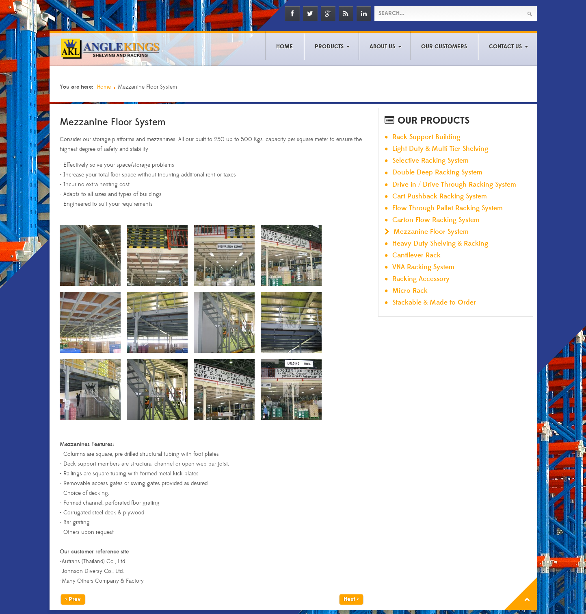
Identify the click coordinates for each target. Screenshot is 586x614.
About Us (382, 46)
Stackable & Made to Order (434, 302)
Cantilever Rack (416, 255)
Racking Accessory (421, 279)
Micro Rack (410, 291)
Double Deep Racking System (437, 172)
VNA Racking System (423, 267)
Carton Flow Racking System (436, 220)
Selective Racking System (430, 161)
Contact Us (505, 46)
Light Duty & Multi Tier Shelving (440, 149)
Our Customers (444, 46)
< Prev (73, 599)
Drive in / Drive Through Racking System (454, 185)
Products (329, 46)
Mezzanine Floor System (431, 232)
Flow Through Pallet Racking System (447, 208)
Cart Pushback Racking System (439, 196)
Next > (351, 599)
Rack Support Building (426, 137)
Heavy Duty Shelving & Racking (440, 244)
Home (284, 46)
